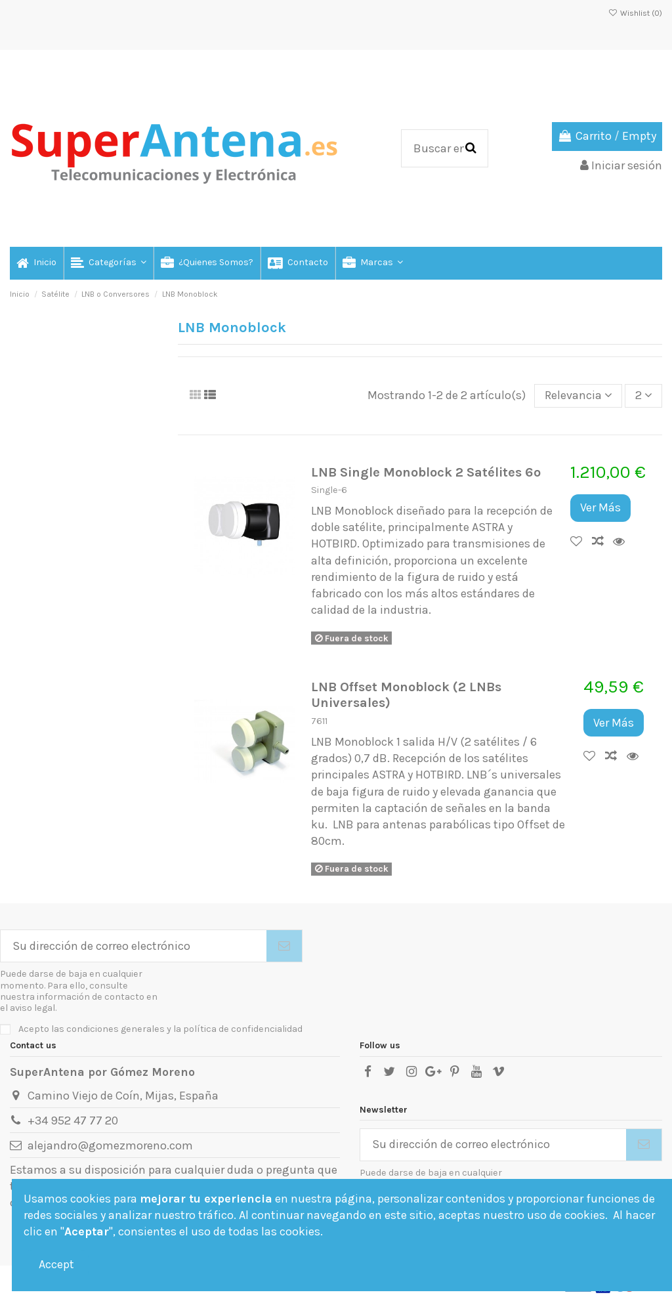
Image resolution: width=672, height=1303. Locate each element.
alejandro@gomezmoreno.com (110, 1145)
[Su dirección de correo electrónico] (133, 946)
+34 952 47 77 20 (73, 1120)
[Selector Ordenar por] (578, 396)
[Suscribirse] (284, 946)
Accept (56, 1264)
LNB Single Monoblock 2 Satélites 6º (426, 472)
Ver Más (600, 507)
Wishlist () (635, 13)
